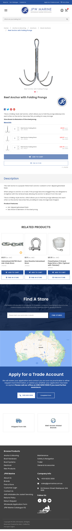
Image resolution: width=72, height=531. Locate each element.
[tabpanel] (36, 64)
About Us (5, 2)
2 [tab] (37, 91)
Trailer (40, 462)
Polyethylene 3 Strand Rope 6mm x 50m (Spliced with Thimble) (58, 263)
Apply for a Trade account (51, 2)
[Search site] (67, 19)
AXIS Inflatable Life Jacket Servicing (18, 494)
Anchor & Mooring (11, 455)
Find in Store (36, 163)
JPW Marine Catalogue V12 (15, 507)
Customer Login (10, 488)
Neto (20, 524)
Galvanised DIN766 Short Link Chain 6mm (11, 262)
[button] (66, 10)
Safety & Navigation (45, 459)
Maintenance (42, 455)
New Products (9, 468)
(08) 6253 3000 (26, 395)
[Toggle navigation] (6, 10)
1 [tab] (35, 91)
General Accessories (46, 465)
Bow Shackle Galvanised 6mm (35, 262)
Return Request (10, 501)
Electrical (7, 465)
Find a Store (65, 2)
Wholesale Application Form (15, 504)
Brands (7, 481)
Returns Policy (9, 497)
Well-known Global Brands (53, 426)
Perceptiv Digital (9, 527)
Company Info (44, 474)
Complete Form (45, 395)
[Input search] (34, 19)
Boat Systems (9, 462)
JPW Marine (9, 474)
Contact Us (23, 2)
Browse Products (12, 451)
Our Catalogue (14, 2)
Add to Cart (12, 272)
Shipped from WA (18, 426)
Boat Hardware (10, 459)
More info (7, 122)
